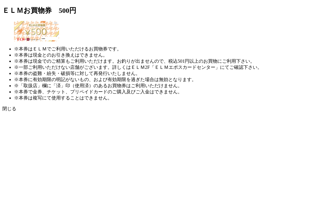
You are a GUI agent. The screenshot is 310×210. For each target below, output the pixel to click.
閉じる (9, 108)
